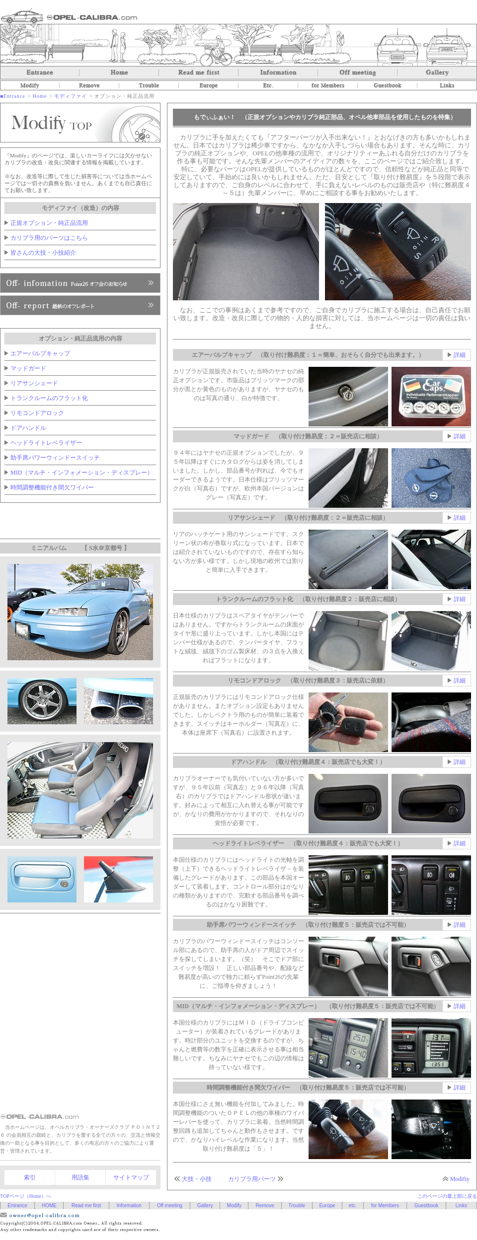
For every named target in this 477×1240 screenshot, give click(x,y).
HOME (49, 1205)
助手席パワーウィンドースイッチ (55, 457)
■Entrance (12, 96)
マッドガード (28, 368)
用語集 (80, 1177)
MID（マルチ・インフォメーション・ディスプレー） (81, 472)
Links (447, 85)
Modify (30, 85)
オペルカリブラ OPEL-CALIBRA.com (69, 15)
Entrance (40, 72)
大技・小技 (197, 1178)
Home (119, 72)
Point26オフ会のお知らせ (80, 283)
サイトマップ (131, 1177)
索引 (30, 1177)
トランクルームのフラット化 (49, 398)
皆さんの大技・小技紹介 (43, 252)
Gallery (437, 72)
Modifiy (460, 1178)
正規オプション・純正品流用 (49, 222)
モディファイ (70, 96)
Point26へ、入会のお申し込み (80, 305)
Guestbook (387, 85)
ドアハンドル (28, 427)
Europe (208, 85)
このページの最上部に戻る (447, 1196)
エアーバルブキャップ (40, 353)
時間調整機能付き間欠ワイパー (52, 487)
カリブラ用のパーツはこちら (49, 237)
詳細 (460, 354)
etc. (268, 85)
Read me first (198, 72)
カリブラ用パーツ (252, 1178)
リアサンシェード (34, 383)
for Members (328, 85)
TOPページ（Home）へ (25, 1196)
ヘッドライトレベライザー (46, 442)
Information (278, 72)
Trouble (149, 85)
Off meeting (358, 72)
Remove (89, 85)
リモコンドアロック (37, 413)
